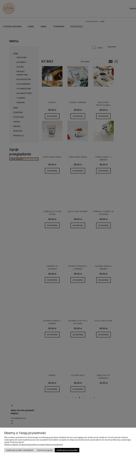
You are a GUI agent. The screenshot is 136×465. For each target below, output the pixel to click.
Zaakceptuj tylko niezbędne (19, 450)
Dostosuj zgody (44, 450)
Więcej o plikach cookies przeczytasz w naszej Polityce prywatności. (33, 444)
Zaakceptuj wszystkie (67, 450)
